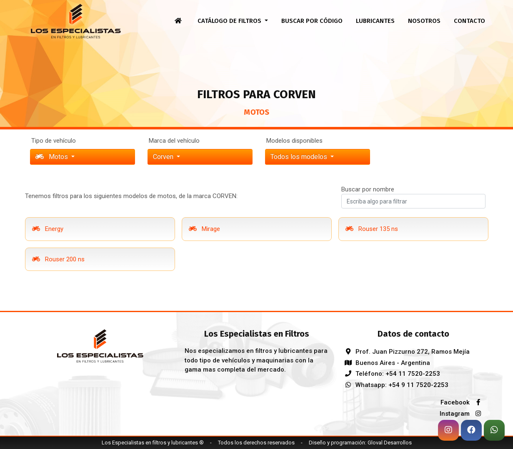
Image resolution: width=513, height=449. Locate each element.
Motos (52, 157)
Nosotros (424, 21)
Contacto (469, 21)
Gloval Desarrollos (390, 442)
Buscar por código (312, 21)
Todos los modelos (299, 157)
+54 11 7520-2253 (412, 373)
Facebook (462, 402)
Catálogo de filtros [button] (230, 21)
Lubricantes (375, 21)
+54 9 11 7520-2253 (418, 385)
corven (164, 157)
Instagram (462, 413)
